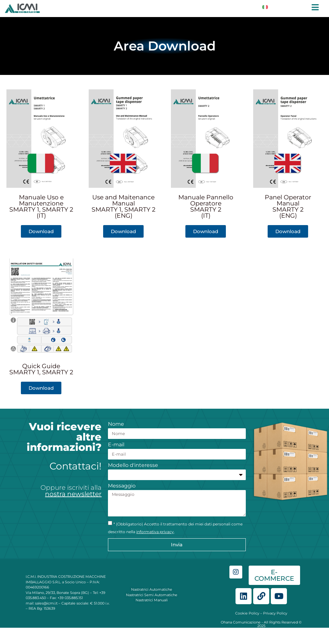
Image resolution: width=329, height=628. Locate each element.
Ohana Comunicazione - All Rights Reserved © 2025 (261, 624)
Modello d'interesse (133, 465)
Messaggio (122, 486)
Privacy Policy (275, 613)
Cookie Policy (247, 613)
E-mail (116, 445)
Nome (116, 424)
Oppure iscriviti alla (71, 491)
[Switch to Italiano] (265, 7)
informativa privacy (155, 531)
